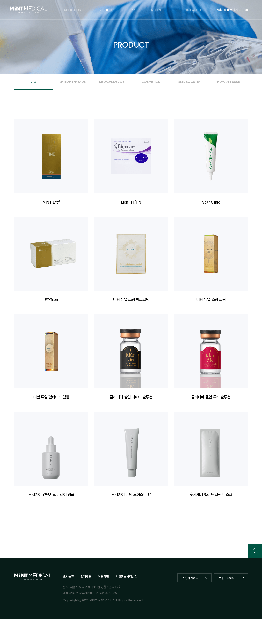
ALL (33, 81)
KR (246, 10)
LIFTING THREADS (73, 81)
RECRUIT (158, 9)
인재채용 (85, 576)
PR (133, 9)
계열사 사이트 (190, 578)
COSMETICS (150, 81)
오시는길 (68, 576)
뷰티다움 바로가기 (226, 10)
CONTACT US (193, 9)
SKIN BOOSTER (189, 81)
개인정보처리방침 (126, 576)
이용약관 (103, 576)
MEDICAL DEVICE (111, 81)
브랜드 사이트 (226, 578)
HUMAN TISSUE (228, 81)
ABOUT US (72, 9)
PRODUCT (105, 9)
